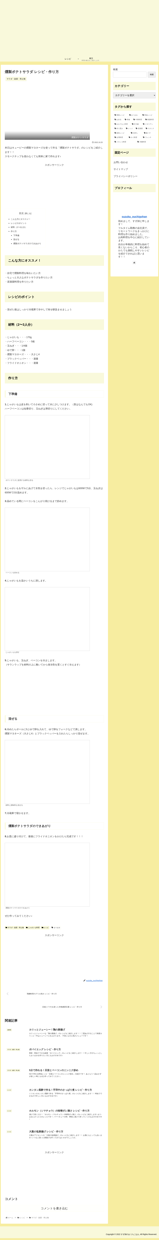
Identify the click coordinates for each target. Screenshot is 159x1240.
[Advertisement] (54, 185)
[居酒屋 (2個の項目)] (139, 129)
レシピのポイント (19, 223)
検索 (115, 69)
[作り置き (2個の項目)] (118, 129)
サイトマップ (121, 169)
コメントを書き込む (54, 1210)
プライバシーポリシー (125, 176)
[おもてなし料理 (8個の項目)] (121, 124)
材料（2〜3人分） (19, 228)
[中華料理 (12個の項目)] (137, 120)
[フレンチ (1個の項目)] (148, 137)
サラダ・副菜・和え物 (15, 929)
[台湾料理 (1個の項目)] (120, 137)
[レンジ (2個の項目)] (129, 129)
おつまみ (56, 929)
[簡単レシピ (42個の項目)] (120, 115)
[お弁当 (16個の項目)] (118, 120)
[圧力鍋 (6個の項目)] (136, 124)
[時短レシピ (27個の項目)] (148, 115)
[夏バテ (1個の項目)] (149, 133)
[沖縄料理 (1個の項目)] (145, 142)
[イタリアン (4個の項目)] (148, 124)
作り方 (14, 232)
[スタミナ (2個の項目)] (150, 129)
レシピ (45, 929)
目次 (22, 213)
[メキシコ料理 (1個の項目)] (124, 142)
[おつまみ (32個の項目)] (134, 115)
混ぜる (17, 241)
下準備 (17, 236)
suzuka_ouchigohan (134, 216)
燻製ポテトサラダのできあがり (28, 245)
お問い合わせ (121, 162)
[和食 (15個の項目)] (128, 120)
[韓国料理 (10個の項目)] (149, 120)
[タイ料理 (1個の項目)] (134, 137)
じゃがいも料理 (32, 929)
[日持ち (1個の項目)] (136, 133)
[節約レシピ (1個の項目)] (121, 133)
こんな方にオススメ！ (21, 219)
